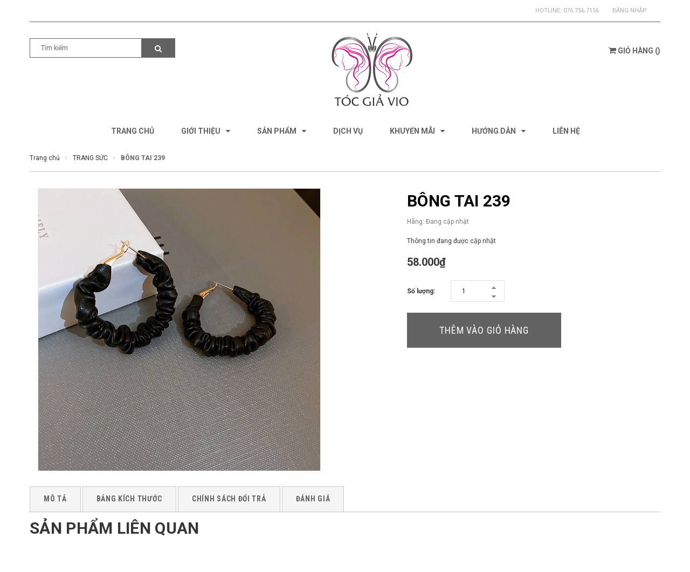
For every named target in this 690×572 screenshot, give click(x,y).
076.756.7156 (581, 10)
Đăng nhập (629, 10)
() (634, 50)
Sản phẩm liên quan (114, 528)
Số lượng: (421, 291)
